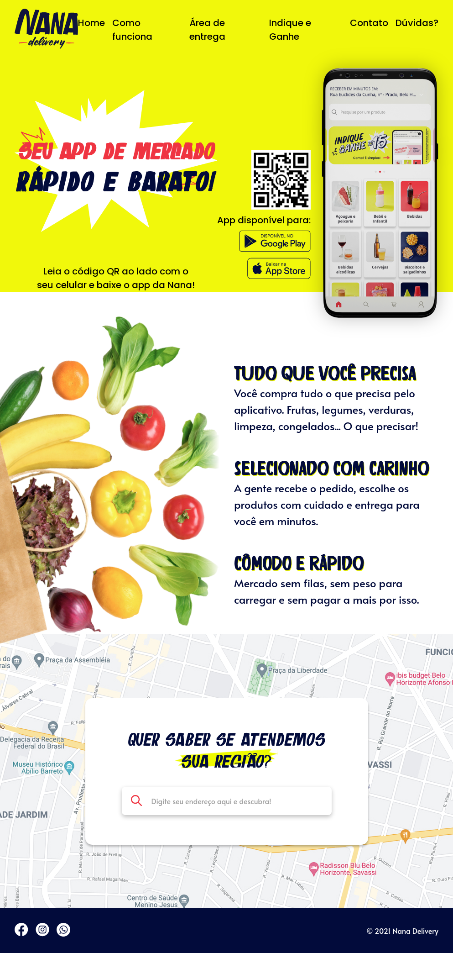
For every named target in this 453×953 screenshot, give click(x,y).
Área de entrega (207, 29)
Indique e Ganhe (290, 29)
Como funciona (132, 29)
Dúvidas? (417, 22)
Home (91, 22)
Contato (369, 22)
